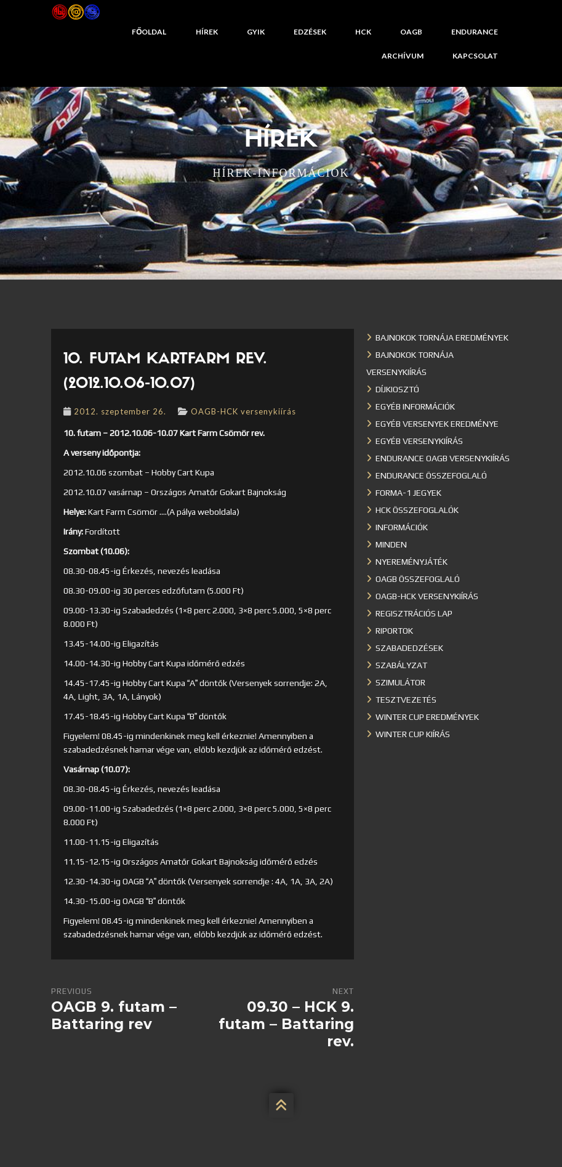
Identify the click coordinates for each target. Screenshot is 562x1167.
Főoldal (149, 31)
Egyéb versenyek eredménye (437, 424)
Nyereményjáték (411, 562)
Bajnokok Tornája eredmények (441, 337)
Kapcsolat (475, 55)
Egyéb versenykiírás (419, 441)
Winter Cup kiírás (412, 734)
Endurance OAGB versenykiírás (442, 458)
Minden (391, 544)
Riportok (394, 631)
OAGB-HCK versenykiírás (243, 411)
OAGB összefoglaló (417, 579)
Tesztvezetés (405, 700)
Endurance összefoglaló (431, 475)
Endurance (474, 31)
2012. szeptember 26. (120, 411)
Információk (401, 527)
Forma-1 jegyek (408, 493)
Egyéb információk (415, 406)
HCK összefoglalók (417, 510)
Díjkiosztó (397, 389)
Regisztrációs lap (413, 613)
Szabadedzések (409, 648)
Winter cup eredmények (427, 717)
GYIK (256, 31)
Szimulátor (400, 682)
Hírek (207, 31)
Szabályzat (401, 665)
